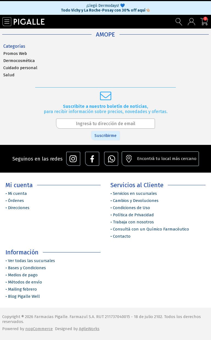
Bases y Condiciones (27, 267)
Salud (9, 74)
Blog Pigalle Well (24, 296)
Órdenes (16, 200)
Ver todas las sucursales (31, 260)
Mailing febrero (22, 289)
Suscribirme (105, 135)
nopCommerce (39, 328)
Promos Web (15, 53)
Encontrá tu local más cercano (166, 158)
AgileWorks (89, 328)
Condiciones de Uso (131, 207)
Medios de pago (23, 274)
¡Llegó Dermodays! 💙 (106, 5)
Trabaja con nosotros (133, 222)
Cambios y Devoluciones (136, 200)
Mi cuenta (17, 193)
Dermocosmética (19, 60)
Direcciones (18, 207)
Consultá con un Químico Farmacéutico (151, 229)
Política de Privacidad (133, 214)
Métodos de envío (25, 282)
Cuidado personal (20, 67)
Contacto (122, 236)
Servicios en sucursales (135, 193)
